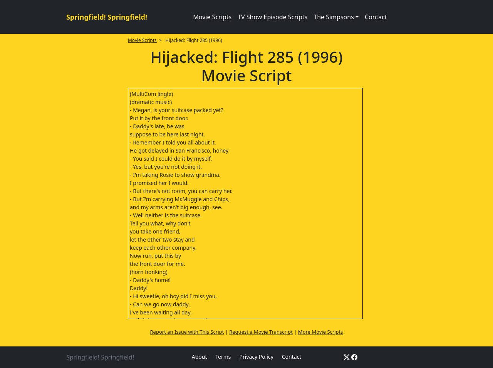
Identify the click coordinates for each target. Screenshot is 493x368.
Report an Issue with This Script (187, 331)
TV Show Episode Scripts (272, 17)
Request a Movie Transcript (261, 331)
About (199, 356)
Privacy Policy (256, 356)
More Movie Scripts (320, 331)
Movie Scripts (212, 17)
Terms (223, 356)
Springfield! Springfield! (106, 17)
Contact (376, 17)
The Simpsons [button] (334, 17)
